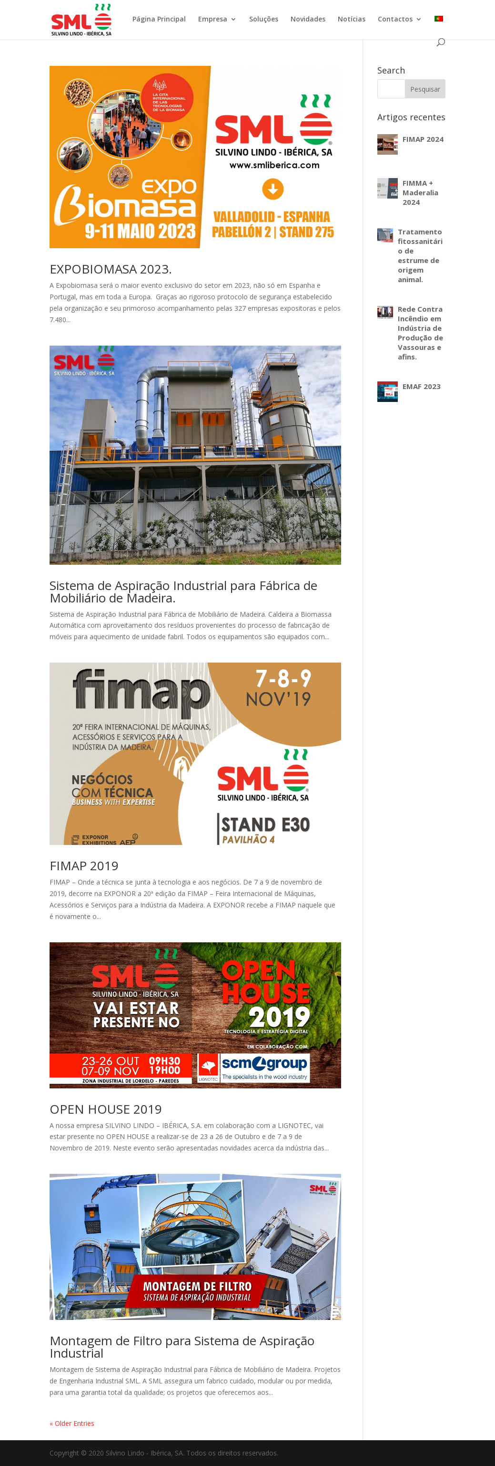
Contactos (395, 19)
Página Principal (159, 19)
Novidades (308, 19)
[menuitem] (438, 27)
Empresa (212, 19)
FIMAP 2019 (84, 865)
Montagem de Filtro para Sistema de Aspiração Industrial (182, 1346)
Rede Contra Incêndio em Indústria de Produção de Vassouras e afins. (420, 332)
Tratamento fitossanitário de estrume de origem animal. (420, 255)
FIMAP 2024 (423, 139)
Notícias (351, 19)
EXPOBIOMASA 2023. (111, 268)
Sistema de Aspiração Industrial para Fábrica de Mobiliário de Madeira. (183, 591)
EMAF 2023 (422, 386)
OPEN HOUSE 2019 (106, 1109)
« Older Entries (72, 1423)
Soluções (263, 19)
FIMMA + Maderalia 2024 (420, 192)
